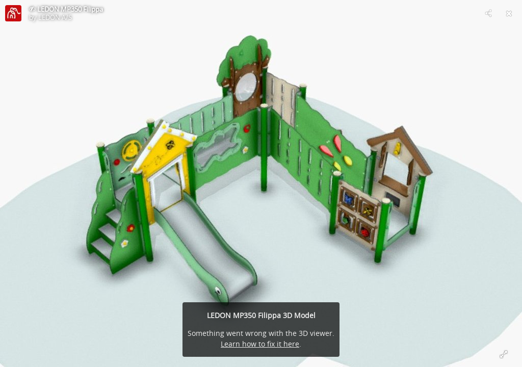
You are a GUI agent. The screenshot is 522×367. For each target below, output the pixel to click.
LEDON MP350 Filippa (70, 9)
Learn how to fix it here (260, 344)
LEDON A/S (55, 17)
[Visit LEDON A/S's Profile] (13, 13)
